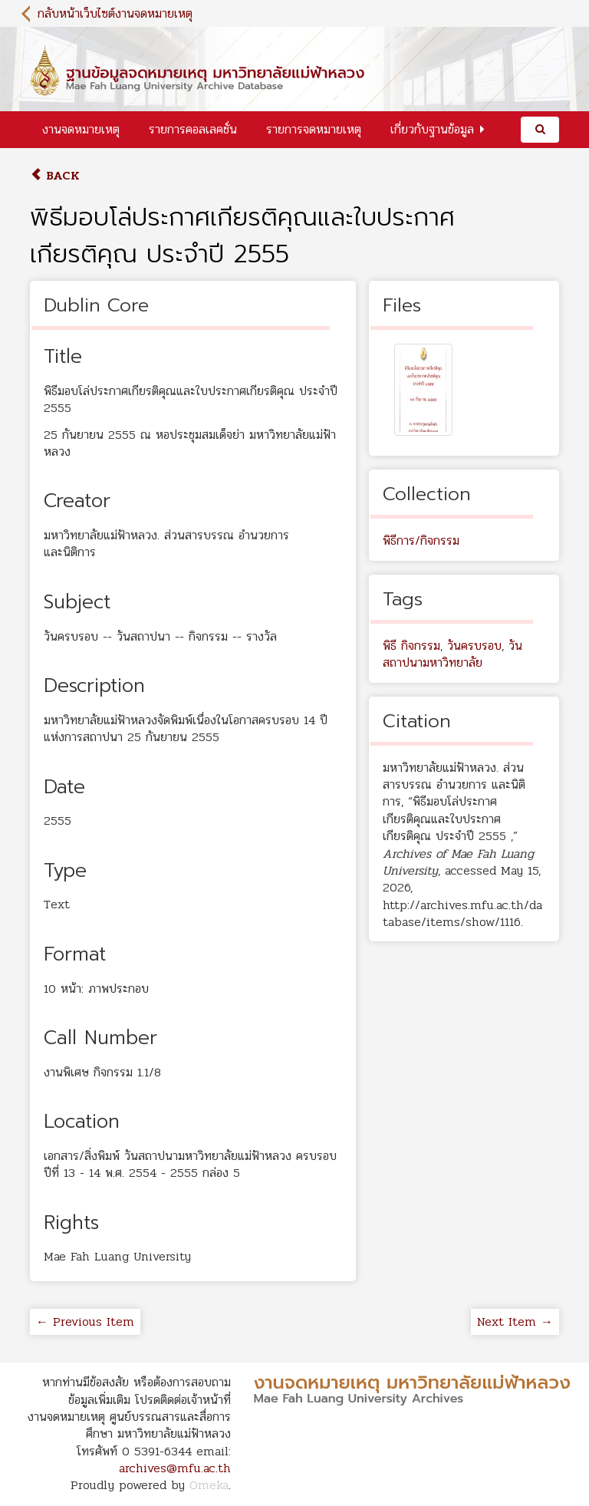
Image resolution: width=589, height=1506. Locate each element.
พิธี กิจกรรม (411, 645)
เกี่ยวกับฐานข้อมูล (432, 129)
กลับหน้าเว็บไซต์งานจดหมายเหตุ (115, 13)
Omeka (209, 1484)
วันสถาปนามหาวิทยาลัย (452, 654)
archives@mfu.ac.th (175, 1468)
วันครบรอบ (474, 645)
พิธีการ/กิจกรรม (421, 540)
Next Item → (515, 1321)
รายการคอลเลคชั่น (193, 129)
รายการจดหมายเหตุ (313, 129)
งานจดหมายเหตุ (81, 129)
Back (55, 175)
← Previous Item (85, 1321)
